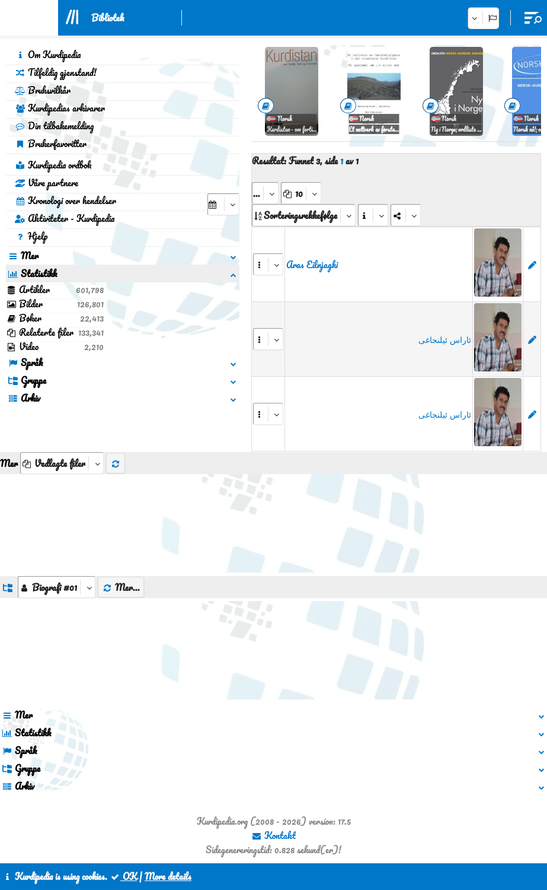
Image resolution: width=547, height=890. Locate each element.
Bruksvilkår (43, 90)
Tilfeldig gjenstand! (56, 72)
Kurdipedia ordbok (53, 165)
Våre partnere (46, 183)
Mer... (121, 587)
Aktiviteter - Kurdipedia (64, 218)
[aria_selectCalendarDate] (223, 204)
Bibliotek (107, 18)
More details (168, 876)
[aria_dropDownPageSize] (301, 193)
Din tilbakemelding (54, 126)
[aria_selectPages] (265, 193)
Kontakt (273, 835)
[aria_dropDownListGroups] (56, 587)
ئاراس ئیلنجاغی (444, 339)
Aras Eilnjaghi (312, 265)
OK (123, 876)
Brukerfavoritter (51, 143)
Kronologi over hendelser (65, 200)
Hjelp (31, 236)
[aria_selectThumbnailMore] (62, 463)
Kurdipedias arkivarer (60, 108)
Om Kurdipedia (48, 54)
